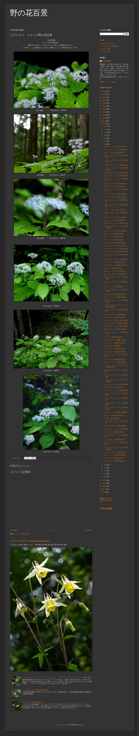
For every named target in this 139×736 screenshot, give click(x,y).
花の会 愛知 (106, 49)
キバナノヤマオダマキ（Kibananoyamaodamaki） (30, 541)
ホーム (51, 530)
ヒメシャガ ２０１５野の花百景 (115, 362)
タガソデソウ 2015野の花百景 (114, 349)
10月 (106, 132)
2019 (104, 112)
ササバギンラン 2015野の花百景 (115, 340)
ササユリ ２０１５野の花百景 (114, 271)
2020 (104, 109)
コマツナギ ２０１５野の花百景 (115, 147)
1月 (105, 476)
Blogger (80, 725)
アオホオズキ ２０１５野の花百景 (116, 173)
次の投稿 (14, 530)
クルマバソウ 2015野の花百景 (114, 455)
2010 (104, 492)
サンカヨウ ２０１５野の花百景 (115, 314)
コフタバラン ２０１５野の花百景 (116, 176)
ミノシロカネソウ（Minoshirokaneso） (35, 690)
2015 (104, 124)
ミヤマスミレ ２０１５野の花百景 (116, 390)
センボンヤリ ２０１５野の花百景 (116, 384)
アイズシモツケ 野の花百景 (113, 387)
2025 (104, 94)
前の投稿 (89, 530)
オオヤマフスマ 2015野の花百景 (115, 329)
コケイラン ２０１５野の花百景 (115, 183)
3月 (105, 471)
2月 (105, 474)
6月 (105, 144)
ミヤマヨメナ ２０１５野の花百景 (116, 259)
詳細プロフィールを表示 (108, 82)
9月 (105, 135)
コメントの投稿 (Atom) (21, 534)
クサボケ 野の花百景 (111, 418)
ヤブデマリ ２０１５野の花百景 (115, 197)
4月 (105, 468)
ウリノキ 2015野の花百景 (113, 268)
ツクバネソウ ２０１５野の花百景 (116, 320)
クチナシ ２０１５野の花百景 (114, 210)
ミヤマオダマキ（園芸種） (113, 346)
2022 (104, 103)
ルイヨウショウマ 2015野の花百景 (116, 323)
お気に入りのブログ (108, 44)
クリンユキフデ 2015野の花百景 (115, 426)
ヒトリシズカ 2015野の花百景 (114, 440)
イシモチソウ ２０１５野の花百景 (116, 165)
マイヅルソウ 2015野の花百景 (114, 352)
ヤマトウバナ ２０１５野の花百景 (116, 249)
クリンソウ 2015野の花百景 (114, 458)
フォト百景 (105, 51)
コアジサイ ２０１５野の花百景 (115, 246)
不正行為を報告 (106, 508)
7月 (105, 141)
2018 (104, 115)
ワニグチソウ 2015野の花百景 (114, 343)
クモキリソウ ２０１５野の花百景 (116, 251)
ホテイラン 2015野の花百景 (114, 415)
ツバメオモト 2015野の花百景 (114, 317)
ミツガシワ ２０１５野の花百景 (115, 194)
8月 (105, 138)
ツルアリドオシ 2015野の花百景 (115, 265)
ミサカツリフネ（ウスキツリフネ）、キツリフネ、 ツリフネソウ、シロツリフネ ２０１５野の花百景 (57, 677)
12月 (106, 126)
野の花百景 (29, 13)
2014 (104, 480)
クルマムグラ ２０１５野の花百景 (116, 223)
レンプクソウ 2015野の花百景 (114, 359)
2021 (104, 106)
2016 (104, 121)
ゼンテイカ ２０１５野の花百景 (115, 274)
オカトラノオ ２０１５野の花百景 (116, 150)
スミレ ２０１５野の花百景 (113, 237)
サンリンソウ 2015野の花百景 (114, 461)
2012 (104, 486)
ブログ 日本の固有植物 (110, 46)
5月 (105, 465)
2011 (104, 489)
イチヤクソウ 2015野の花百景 (114, 262)
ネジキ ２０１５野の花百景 (113, 286)
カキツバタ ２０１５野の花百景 (115, 217)
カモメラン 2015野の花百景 (114, 234)
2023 (104, 100)
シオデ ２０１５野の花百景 (113, 153)
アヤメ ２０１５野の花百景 (113, 240)
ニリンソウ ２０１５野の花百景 (115, 452)
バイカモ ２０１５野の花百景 (114, 186)
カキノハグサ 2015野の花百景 (114, 243)
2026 (104, 91)
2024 (104, 97)
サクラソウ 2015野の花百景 (114, 432)
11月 (106, 129)
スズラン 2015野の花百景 (113, 337)
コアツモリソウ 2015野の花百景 (115, 412)
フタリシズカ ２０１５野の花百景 (116, 326)
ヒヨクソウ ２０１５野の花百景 (115, 231)
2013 (104, 483)
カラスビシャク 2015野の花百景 (115, 297)
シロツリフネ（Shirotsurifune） (33, 702)
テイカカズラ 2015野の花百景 (114, 294)
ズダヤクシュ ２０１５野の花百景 (116, 429)
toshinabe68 (106, 61)
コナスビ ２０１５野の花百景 (114, 220)
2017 (104, 118)
